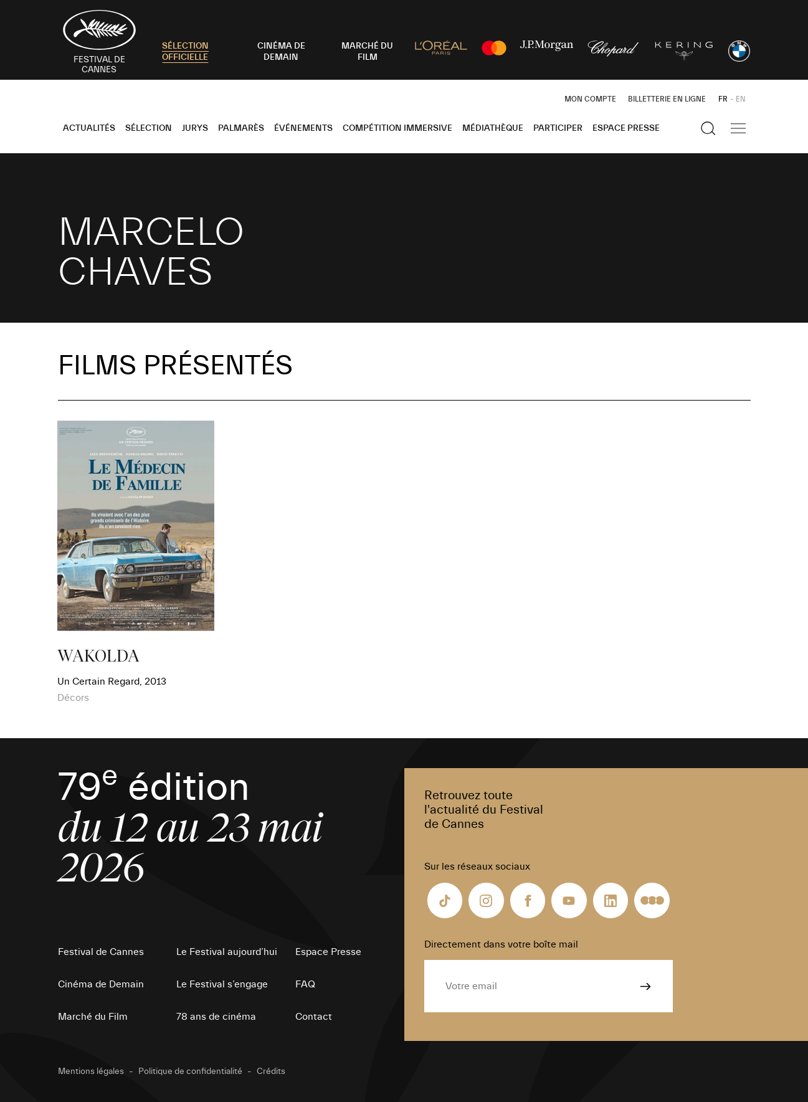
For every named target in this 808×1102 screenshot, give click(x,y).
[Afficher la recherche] (708, 128)
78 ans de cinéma (216, 1016)
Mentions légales (91, 1071)
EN (741, 99)
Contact (313, 1016)
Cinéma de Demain (101, 984)
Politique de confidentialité (190, 1071)
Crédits (271, 1071)
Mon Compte (590, 99)
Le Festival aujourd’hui (226, 951)
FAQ (305, 984)
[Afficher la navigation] (738, 128)
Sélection (148, 128)
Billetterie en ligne (667, 99)
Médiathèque (492, 128)
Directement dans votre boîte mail (501, 944)
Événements (303, 128)
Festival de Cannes (101, 951)
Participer (557, 128)
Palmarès (241, 128)
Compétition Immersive (397, 128)
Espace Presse (626, 128)
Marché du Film (93, 1016)
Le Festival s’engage (222, 984)
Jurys (195, 128)
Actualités (89, 128)
